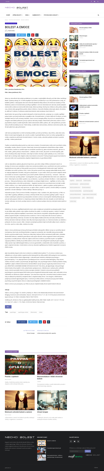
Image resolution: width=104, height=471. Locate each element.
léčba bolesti (34, 312)
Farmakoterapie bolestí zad (86, 60)
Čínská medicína (86, 187)
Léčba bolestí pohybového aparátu (46, 333)
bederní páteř (87, 180)
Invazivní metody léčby (75, 191)
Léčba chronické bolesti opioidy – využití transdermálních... (88, 44)
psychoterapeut (74, 184)
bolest (40, 312)
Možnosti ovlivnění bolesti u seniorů (18, 412)
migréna (72, 180)
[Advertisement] (36, 343)
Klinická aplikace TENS (85, 27)
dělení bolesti (90, 198)
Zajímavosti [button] (36, 15)
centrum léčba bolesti (75, 194)
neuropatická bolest (75, 198)
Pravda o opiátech (12, 377)
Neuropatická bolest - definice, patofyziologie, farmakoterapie (55, 456)
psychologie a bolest (23, 312)
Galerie (96, 467)
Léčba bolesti (74, 87)
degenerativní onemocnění (89, 194)
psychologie (13, 312)
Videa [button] (27, 15)
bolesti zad (79, 180)
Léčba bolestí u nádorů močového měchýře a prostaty (88, 106)
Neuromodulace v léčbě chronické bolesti (50, 378)
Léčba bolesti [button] (18, 15)
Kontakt (7, 1)
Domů (8, 15)
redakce (39, 381)
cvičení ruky (73, 201)
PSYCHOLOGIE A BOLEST (14, 19)
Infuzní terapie (31, 333)
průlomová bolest (84, 184)
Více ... (8, 307)
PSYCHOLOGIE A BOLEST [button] (51, 15)
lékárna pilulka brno (75, 187)
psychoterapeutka (88, 191)
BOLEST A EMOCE (51, 440)
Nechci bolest (10, 31)
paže (83, 198)
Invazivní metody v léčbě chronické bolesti (88, 52)
